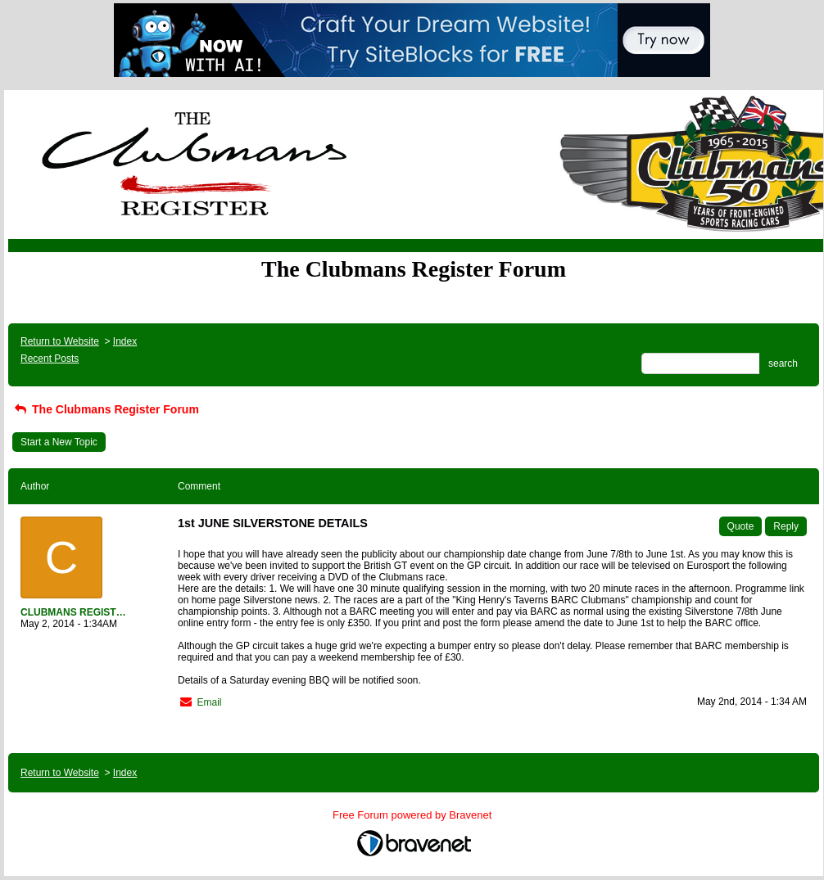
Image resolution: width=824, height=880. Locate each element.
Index (125, 341)
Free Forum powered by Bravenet (414, 815)
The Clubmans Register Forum (105, 409)
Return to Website (59, 341)
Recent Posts (49, 358)
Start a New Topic (58, 442)
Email (209, 702)
